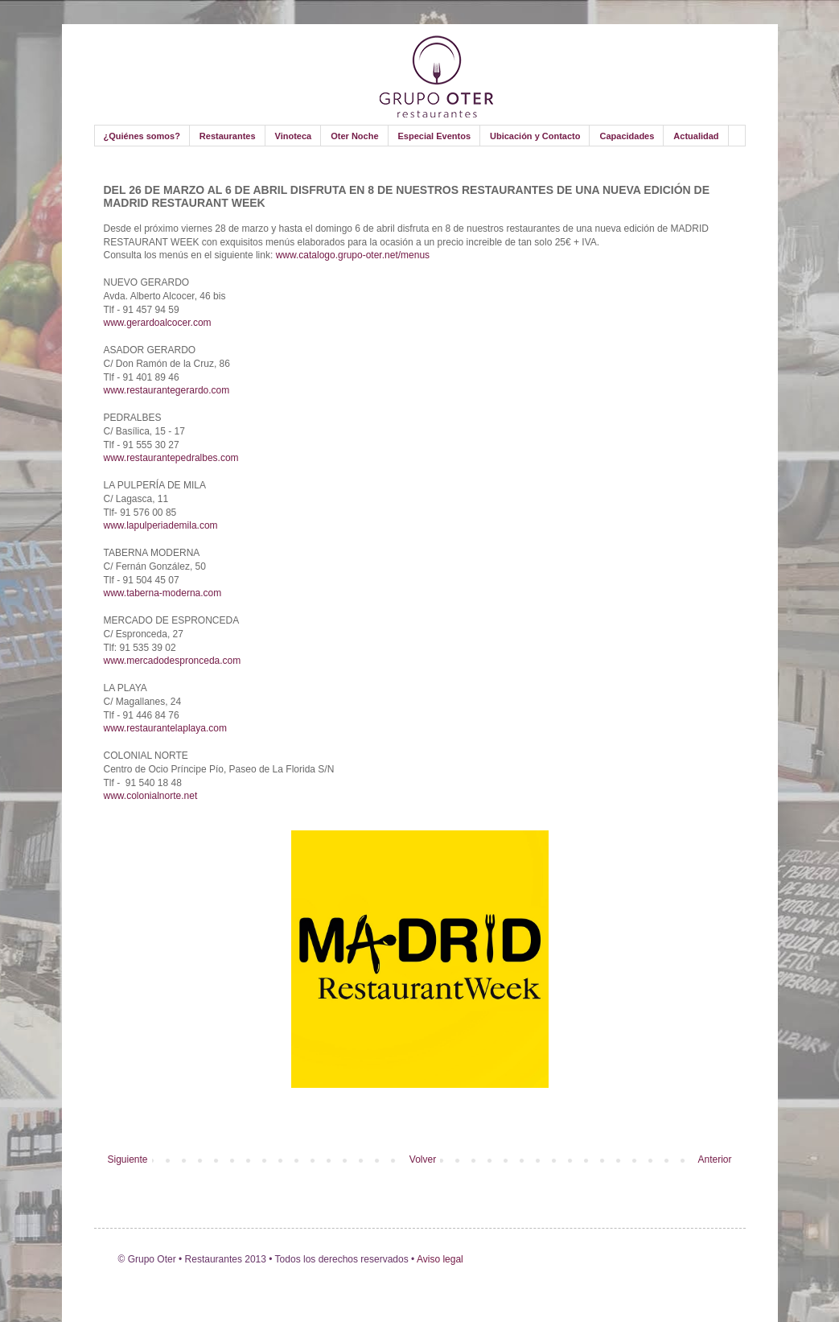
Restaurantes (227, 136)
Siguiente (128, 1159)
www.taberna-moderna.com (163, 593)
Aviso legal (438, 1259)
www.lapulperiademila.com (161, 525)
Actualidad (695, 136)
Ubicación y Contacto (535, 136)
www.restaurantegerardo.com (167, 390)
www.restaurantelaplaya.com (165, 728)
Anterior (714, 1159)
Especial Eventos (434, 136)
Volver (422, 1159)
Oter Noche (354, 136)
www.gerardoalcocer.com (158, 322)
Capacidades (626, 136)
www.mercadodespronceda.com (172, 660)
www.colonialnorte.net (151, 795)
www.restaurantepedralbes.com (171, 457)
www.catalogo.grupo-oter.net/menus (353, 255)
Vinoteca (293, 136)
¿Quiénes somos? (142, 136)
